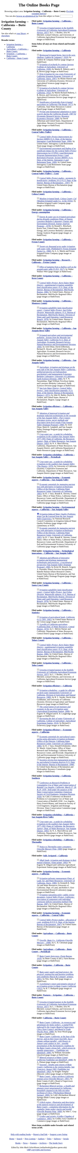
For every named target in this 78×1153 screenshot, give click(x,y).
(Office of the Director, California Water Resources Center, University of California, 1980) (56, 741)
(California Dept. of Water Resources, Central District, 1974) (55, 626)
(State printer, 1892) (56, 861)
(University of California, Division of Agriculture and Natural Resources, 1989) (56, 693)
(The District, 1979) (56, 464)
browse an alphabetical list (27, 16)
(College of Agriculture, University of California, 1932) (55, 90)
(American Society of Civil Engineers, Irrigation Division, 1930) (57, 790)
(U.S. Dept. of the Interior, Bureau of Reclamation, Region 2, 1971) (55, 391)
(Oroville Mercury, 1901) (55, 1077)
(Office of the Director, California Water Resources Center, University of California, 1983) (56, 489)
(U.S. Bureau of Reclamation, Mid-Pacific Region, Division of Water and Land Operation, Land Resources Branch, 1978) (56, 313)
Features (33, 1143)
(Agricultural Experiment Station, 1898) (54, 709)
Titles (49, 1139)
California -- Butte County (17, 58)
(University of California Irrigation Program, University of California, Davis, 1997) (56, 76)
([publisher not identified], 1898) (55, 1058)
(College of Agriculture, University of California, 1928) (55, 66)
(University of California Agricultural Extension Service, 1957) (56, 30)
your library (21, 33)
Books (18, 1143)
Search (19, 1139)
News (25, 1143)
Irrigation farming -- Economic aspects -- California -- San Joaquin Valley (51, 478)
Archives (43, 1143)
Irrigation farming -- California (15, 45)
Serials (66, 1139)
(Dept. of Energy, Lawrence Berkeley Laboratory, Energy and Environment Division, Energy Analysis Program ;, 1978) (56, 221)
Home (11, 1139)
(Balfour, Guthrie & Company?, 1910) (56, 56)
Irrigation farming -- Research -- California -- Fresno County (52, 261)
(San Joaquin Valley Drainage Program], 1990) (54, 562)
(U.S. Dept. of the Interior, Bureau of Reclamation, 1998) (56, 762)
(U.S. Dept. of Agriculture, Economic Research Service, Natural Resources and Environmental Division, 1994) (56, 341)
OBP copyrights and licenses (39, 1150)
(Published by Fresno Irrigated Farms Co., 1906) (56, 248)
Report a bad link (40, 1134)
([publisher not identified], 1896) (56, 1044)
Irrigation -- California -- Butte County (17, 55)
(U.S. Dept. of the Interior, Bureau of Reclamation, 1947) (56, 922)
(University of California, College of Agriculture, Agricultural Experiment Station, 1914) (56, 720)
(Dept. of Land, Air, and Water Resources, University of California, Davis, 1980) (56, 880)
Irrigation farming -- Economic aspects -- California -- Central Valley (51, 914)
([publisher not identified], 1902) (55, 1068)
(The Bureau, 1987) (56, 899)
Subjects (57, 1139)
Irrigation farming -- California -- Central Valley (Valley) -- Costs (52, 172)
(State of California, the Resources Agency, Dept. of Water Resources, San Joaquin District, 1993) (56, 439)
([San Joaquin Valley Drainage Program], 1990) (56, 419)
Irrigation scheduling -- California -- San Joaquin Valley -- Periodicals (53, 456)
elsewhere (5, 36)
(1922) (56, 986)
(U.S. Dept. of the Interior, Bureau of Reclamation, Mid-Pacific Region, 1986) (55, 287)
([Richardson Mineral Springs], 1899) (56, 1090)
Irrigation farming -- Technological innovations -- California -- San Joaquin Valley (53, 552)
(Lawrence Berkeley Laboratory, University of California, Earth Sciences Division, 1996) (56, 373)
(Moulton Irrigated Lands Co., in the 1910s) (56, 200)
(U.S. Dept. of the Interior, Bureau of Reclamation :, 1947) (56, 180)
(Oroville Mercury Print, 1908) (54, 848)
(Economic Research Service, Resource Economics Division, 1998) (56, 115)
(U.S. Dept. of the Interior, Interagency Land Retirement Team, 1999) (56, 155)
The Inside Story (56, 1143)
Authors (41, 1139)
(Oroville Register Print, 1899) (56, 1107)
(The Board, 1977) (55, 103)
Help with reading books (21, 1134)
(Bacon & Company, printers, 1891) (55, 975)
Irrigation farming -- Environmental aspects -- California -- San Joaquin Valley (53, 508)
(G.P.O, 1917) (56, 268)
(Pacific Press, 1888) (56, 1027)
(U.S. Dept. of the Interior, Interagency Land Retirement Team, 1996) (54, 139)
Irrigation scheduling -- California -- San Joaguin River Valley (53, 816)
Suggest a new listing (58, 1134)
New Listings (30, 1139)
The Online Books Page (39, 5)
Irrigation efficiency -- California (57, 686)
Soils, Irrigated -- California (55, 856)
